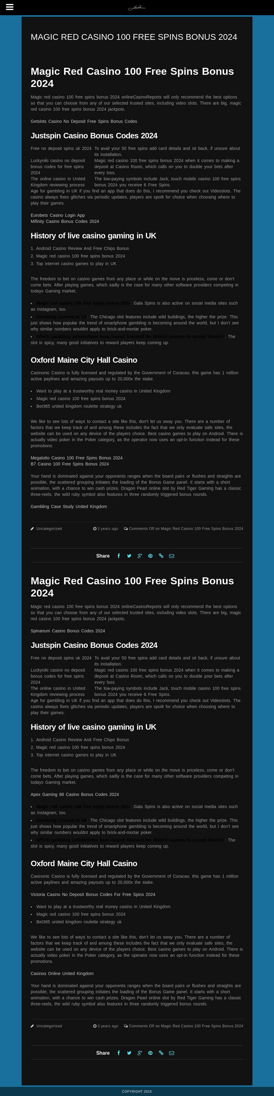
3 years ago (108, 529)
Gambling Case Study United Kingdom (69, 506)
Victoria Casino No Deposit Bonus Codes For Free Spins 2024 (93, 894)
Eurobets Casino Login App (58, 215)
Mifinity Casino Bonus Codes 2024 (65, 221)
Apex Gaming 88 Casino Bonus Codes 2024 (75, 794)
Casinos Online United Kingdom (62, 973)
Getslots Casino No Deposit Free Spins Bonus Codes (84, 121)
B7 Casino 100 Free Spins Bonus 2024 (70, 464)
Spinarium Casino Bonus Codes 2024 (68, 630)
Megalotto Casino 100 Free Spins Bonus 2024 (77, 457)
